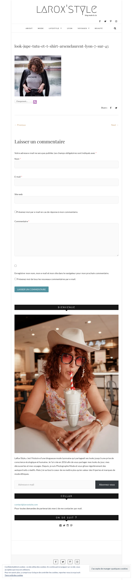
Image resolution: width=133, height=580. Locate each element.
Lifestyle (54, 28)
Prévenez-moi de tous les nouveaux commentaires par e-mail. (46, 279)
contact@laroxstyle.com (26, 504)
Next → (115, 125)
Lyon (70, 28)
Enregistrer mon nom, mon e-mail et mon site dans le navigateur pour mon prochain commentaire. (61, 273)
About (29, 28)
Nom (17, 158)
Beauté (99, 28)
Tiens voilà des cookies (14, 575)
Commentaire (21, 221)
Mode (41, 28)
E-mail (18, 176)
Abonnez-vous (107, 484)
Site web (18, 194)
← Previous (20, 125)
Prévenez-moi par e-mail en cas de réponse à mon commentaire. (46, 212)
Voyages (82, 28)
